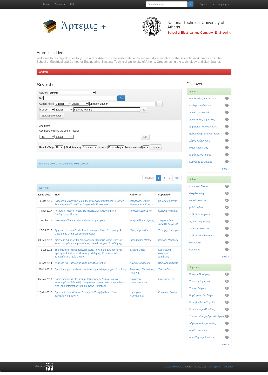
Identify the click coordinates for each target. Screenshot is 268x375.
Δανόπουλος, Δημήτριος (202, 119)
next (177, 177)
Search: (43, 92)
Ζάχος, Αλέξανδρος (199, 140)
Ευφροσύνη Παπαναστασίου (204, 133)
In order (102, 147)
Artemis (43, 71)
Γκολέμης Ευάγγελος (141, 210)
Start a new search (52, 115)
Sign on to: (206, 4)
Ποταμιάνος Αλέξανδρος (202, 309)
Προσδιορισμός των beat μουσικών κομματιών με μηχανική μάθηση (90, 269)
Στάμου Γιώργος (166, 269)
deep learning (196, 193)
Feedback (228, 366)
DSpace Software (173, 366)
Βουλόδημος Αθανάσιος (202, 337)
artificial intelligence (199, 214)
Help (72, 4)
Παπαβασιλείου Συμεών (202, 302)
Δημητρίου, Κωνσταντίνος (203, 126)
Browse (60, 4)
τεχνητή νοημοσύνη (199, 221)
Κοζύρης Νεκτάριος (168, 210)
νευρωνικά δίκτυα (198, 186)
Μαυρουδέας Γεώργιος (142, 220)
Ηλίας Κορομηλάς (139, 230)
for (41, 98)
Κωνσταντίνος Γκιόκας (141, 204)
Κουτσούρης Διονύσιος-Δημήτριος (164, 253)
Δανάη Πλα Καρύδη (140, 263)
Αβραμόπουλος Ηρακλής (202, 323)
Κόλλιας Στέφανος (167, 201)
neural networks (197, 200)
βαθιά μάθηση (196, 207)
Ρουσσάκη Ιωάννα (168, 292)
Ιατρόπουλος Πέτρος (141, 240)
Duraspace (214, 366)
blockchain (195, 242)
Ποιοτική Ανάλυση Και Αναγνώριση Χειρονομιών (80, 220)
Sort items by (73, 147)
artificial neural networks (202, 235)
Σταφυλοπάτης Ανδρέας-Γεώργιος (207, 316)
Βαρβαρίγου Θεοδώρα (201, 295)
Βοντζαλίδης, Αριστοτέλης (202, 98)
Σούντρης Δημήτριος (169, 230)
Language (223, 4)
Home (46, 4)
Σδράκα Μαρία (137, 249)
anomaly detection (199, 228)
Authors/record (133, 147)
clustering (194, 249)
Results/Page (46, 147)
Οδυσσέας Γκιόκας (140, 201)
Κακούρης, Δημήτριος (200, 161)
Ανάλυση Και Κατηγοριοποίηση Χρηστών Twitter (80, 263)
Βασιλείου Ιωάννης (168, 263)
